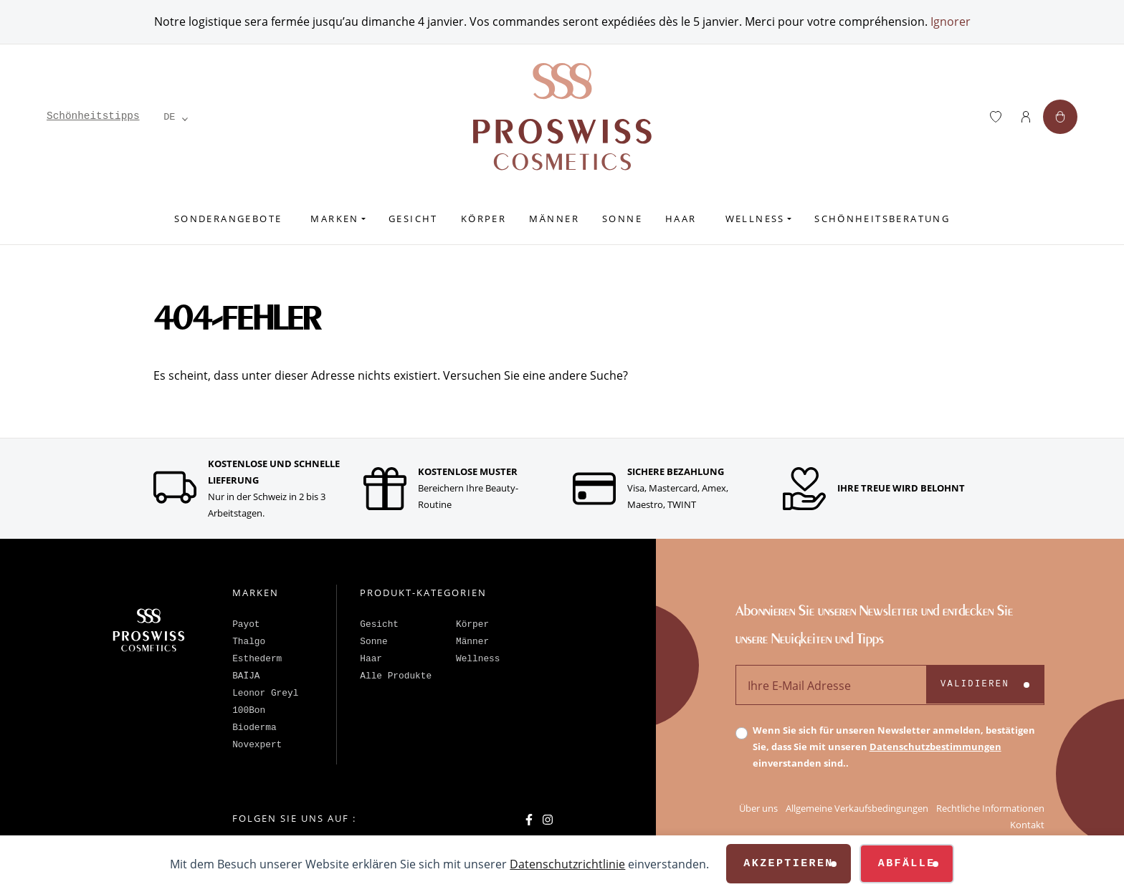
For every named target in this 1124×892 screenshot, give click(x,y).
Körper (483, 218)
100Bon (248, 710)
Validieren (974, 684)
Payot (245, 624)
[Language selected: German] (170, 117)
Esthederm (257, 658)
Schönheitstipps (93, 116)
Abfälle (906, 864)
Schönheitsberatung (882, 218)
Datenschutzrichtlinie (567, 863)
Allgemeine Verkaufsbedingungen (857, 808)
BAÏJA (245, 676)
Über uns (758, 808)
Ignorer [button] (950, 21)
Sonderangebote (228, 218)
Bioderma (254, 727)
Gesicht (413, 218)
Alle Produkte (396, 676)
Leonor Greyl (265, 693)
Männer (554, 218)
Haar (681, 218)
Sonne (622, 218)
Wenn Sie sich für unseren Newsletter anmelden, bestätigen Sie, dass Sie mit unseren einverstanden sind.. (894, 746)
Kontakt (1027, 824)
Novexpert (257, 744)
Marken (334, 218)
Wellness (755, 218)
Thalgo (248, 641)
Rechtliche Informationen (990, 808)
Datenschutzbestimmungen (935, 746)
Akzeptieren (788, 864)
